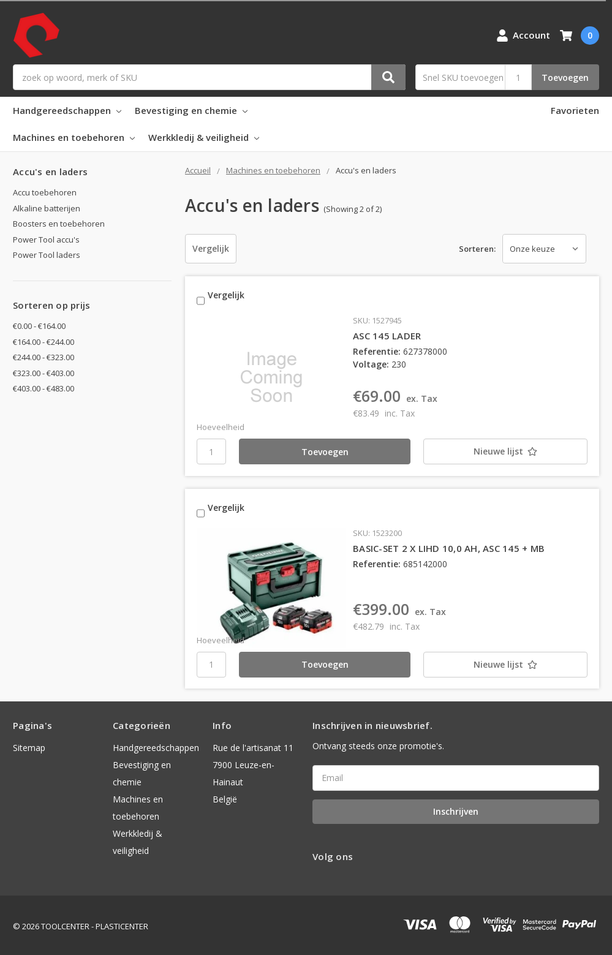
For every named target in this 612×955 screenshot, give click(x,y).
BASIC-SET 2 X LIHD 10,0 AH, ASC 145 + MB (449, 545)
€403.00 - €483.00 (43, 388)
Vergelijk (210, 248)
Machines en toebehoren (74, 137)
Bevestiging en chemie (191, 110)
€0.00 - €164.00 (39, 325)
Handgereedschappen (67, 110)
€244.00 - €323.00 (43, 357)
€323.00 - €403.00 (43, 373)
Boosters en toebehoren (59, 223)
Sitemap (29, 745)
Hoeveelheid (220, 425)
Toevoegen (565, 77)
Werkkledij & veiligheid (203, 137)
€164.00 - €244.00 (43, 341)
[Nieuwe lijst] (493, 450)
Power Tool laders (46, 254)
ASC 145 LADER (387, 334)
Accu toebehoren (45, 192)
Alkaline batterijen (46, 208)
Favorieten (575, 110)
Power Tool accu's (46, 239)
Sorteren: (477, 248)
